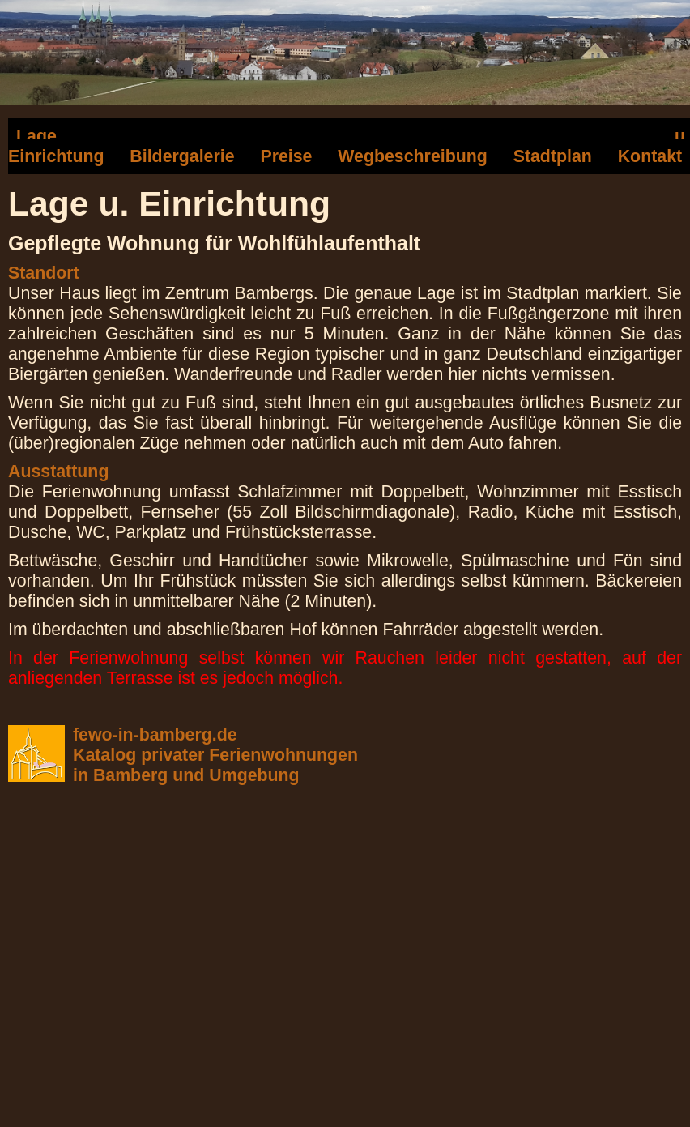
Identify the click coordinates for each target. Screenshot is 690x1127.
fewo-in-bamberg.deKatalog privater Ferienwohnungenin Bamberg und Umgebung (215, 755)
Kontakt (650, 156)
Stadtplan (552, 156)
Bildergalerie (182, 156)
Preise (286, 156)
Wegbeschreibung (412, 156)
